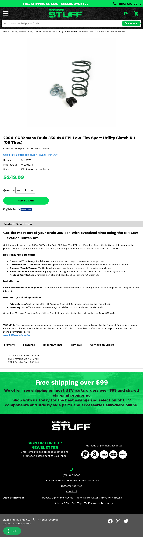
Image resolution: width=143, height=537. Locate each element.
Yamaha (13, 32)
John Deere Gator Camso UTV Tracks (99, 497)
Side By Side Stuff (22, 519)
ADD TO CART (26, 200)
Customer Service (71, 485)
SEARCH (131, 23)
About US (71, 491)
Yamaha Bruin (25, 32)
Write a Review (40, 148)
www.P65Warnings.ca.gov (16, 335)
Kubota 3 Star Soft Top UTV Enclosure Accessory (83, 503)
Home (4, 32)
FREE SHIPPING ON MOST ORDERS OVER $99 (55, 3)
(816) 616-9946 (127, 3)
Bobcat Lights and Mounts (57, 497)
